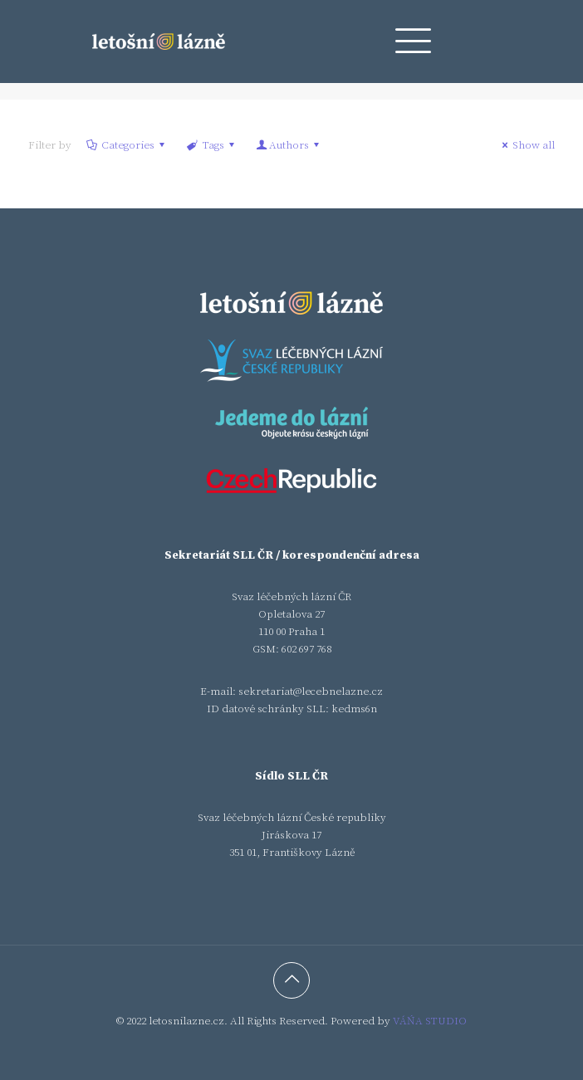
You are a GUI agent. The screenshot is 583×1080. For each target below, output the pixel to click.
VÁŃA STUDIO (430, 1021)
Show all (526, 145)
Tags (211, 145)
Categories (126, 145)
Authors (289, 145)
